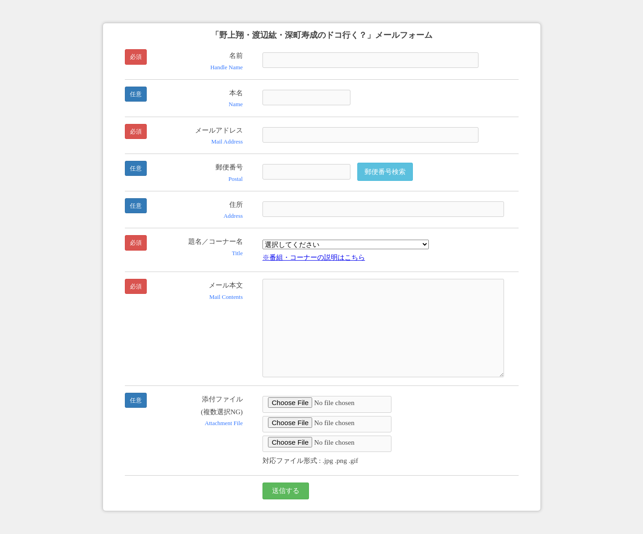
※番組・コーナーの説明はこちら (313, 257)
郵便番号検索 (385, 171)
